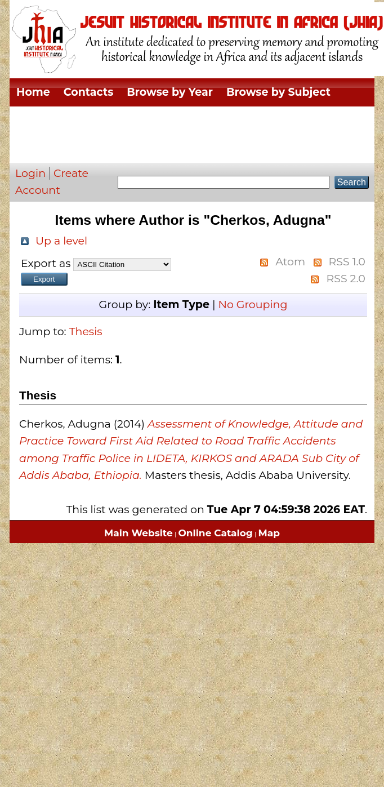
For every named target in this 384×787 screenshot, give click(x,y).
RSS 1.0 (347, 261)
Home (33, 92)
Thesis (85, 331)
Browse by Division (69, 120)
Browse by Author (66, 148)
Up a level (61, 240)
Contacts (88, 92)
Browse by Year (170, 92)
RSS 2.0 (345, 278)
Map (269, 533)
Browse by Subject (278, 92)
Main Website (138, 533)
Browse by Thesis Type (200, 120)
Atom (290, 261)
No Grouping (252, 304)
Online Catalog (215, 533)
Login (30, 173)
